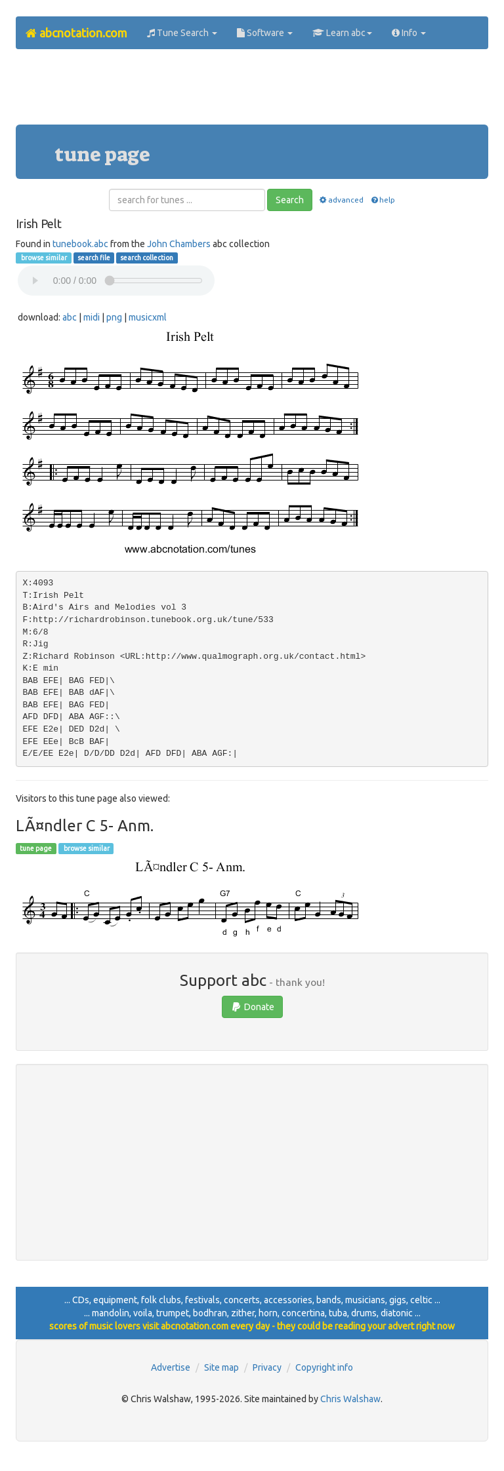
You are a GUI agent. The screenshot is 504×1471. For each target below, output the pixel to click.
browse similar (43, 258)
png (114, 317)
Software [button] (265, 33)
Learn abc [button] (342, 33)
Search (290, 200)
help (382, 199)
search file (93, 258)
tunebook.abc (80, 244)
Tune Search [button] (182, 33)
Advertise (170, 1367)
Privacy (267, 1367)
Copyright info (324, 1367)
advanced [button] (341, 199)
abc (69, 317)
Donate (252, 1007)
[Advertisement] (255, 91)
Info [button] (409, 33)
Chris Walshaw (350, 1399)
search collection (146, 258)
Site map (221, 1367)
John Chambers (179, 244)
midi (91, 317)
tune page (36, 848)
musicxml (148, 317)
